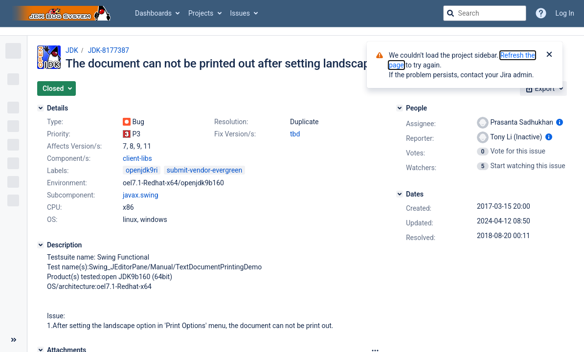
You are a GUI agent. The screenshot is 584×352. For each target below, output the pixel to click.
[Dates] (399, 194)
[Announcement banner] (292, 31)
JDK (72, 50)
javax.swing (140, 195)
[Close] (549, 55)
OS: (52, 219)
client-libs (137, 158)
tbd (295, 134)
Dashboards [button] (153, 13)
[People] (399, 108)
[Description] (40, 245)
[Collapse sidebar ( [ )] (13, 339)
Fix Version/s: (235, 134)
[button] (56, 88)
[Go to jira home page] (62, 13)
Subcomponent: (71, 195)
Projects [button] (200, 13)
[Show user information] (559, 122)
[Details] (40, 108)
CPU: (54, 207)
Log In (565, 13)
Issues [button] (240, 13)
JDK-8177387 (108, 50)
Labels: (57, 171)
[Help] (541, 13)
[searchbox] (484, 13)
